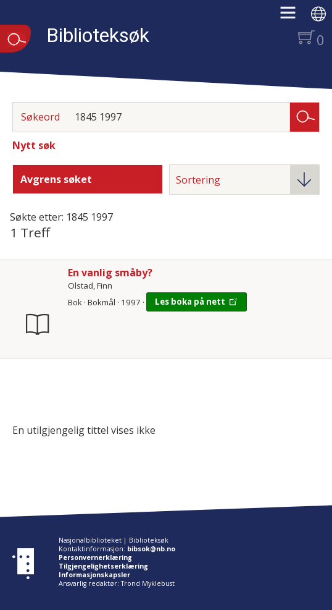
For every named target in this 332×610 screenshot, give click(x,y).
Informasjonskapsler (94, 574)
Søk (304, 116)
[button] (294, 16)
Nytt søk (34, 145)
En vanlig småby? (110, 272)
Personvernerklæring (95, 557)
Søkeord (40, 117)
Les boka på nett (190, 301)
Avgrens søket (56, 179)
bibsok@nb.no (151, 548)
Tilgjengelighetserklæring (103, 566)
